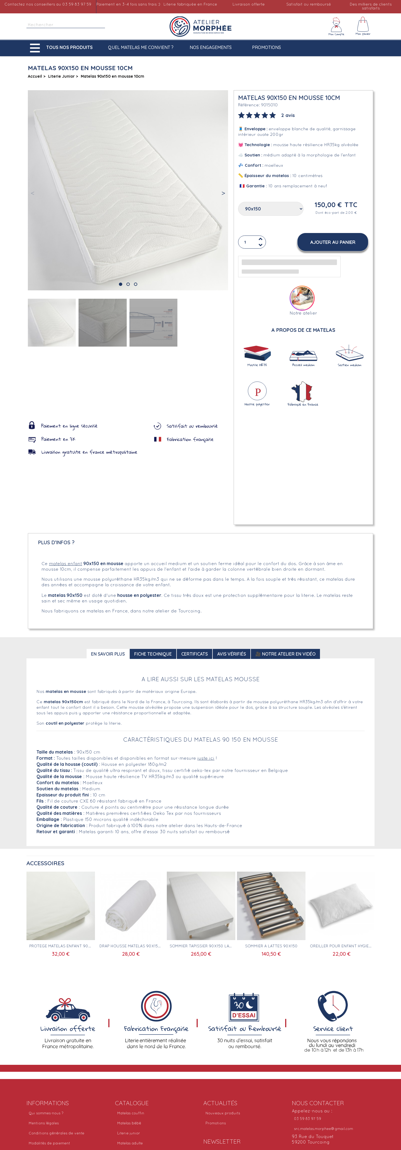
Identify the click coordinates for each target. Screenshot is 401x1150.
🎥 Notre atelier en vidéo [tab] (285, 654)
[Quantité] (252, 242)
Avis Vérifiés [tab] (231, 654)
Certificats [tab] (194, 654)
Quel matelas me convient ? (140, 47)
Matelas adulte (130, 1143)
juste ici (205, 759)
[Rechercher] (65, 25)
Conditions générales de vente (56, 1133)
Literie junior (128, 1133)
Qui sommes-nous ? (46, 1113)
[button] (62, 48)
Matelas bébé (129, 1123)
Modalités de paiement (49, 1143)
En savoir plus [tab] (108, 654)
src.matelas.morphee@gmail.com (323, 1129)
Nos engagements (211, 47)
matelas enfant (65, 564)
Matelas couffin (130, 1113)
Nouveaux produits (223, 1113)
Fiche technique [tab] (153, 654)
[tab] (266, 114)
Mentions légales (44, 1123)
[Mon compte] (336, 26)
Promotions (266, 47)
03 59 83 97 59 (307, 1119)
